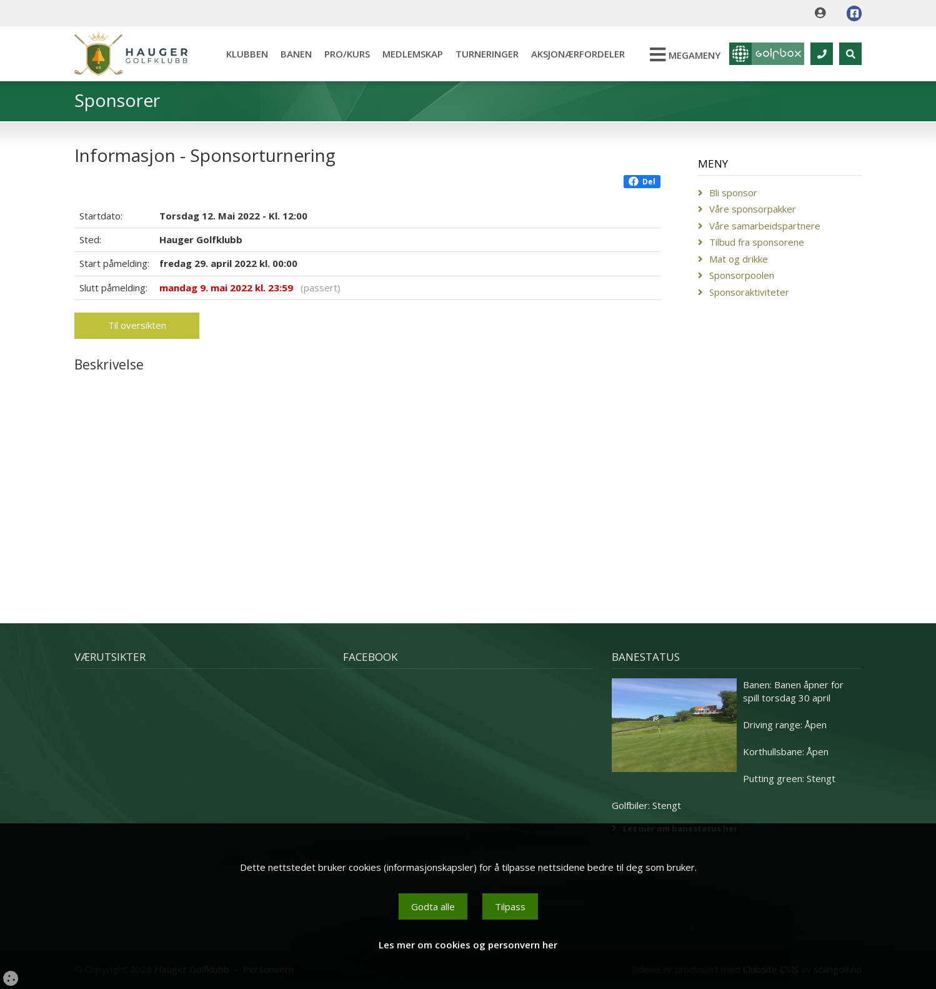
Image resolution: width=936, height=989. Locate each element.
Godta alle (433, 906)
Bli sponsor (733, 192)
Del (642, 181)
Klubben (247, 54)
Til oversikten (137, 325)
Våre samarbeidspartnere (764, 225)
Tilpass (510, 906)
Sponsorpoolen (741, 275)
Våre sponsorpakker (752, 209)
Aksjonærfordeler (578, 54)
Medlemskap (412, 54)
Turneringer (487, 54)
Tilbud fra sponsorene (756, 242)
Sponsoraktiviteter (749, 292)
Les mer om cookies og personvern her (468, 944)
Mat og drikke (738, 259)
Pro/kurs (347, 54)
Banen (296, 54)
